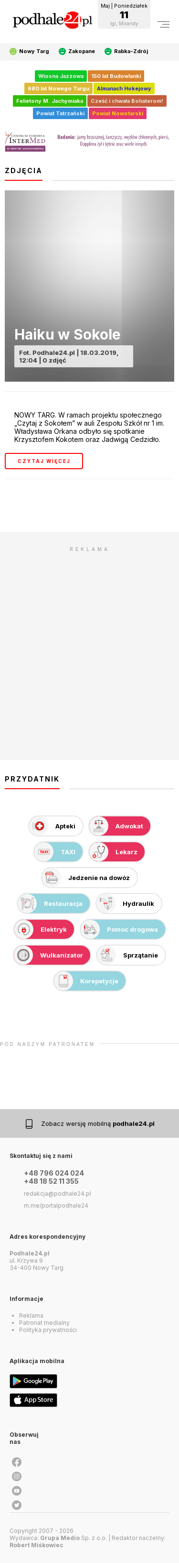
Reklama (31, 1315)
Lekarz (113, 851)
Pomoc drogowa (119, 929)
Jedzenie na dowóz (86, 877)
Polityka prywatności (48, 1329)
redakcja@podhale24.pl (57, 1193)
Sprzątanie (127, 955)
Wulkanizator (48, 955)
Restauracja (50, 903)
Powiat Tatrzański (60, 113)
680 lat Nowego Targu (58, 88)
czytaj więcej (44, 461)
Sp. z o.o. (73, 1537)
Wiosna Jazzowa (61, 76)
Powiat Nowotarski (117, 113)
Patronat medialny (44, 1322)
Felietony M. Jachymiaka (49, 101)
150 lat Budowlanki (116, 76)
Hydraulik (125, 903)
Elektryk (40, 929)
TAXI (54, 851)
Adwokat (116, 826)
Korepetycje (86, 981)
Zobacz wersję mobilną (98, 1123)
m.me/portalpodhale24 (56, 1205)
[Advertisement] (89, 646)
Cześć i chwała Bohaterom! (127, 101)
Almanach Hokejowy (124, 88)
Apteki (52, 826)
